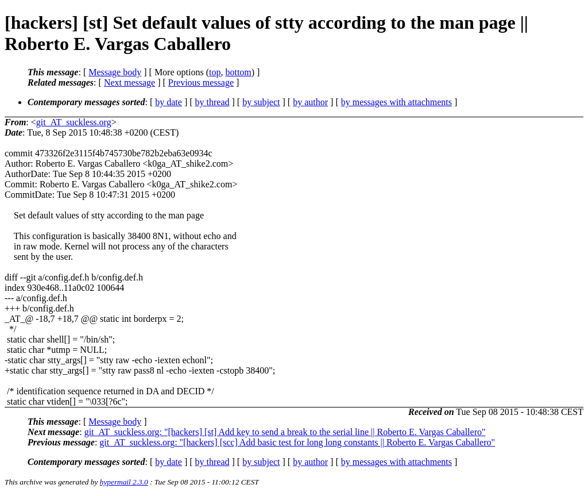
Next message (129, 82)
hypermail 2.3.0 (124, 482)
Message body (114, 72)
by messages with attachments (396, 102)
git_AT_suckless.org (73, 122)
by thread (212, 102)
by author (310, 102)
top (214, 72)
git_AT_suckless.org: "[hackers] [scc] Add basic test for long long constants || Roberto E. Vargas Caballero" (297, 442)
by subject (261, 102)
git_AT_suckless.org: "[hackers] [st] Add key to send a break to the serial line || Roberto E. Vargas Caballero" (285, 432)
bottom (238, 72)
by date (168, 102)
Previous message (201, 82)
